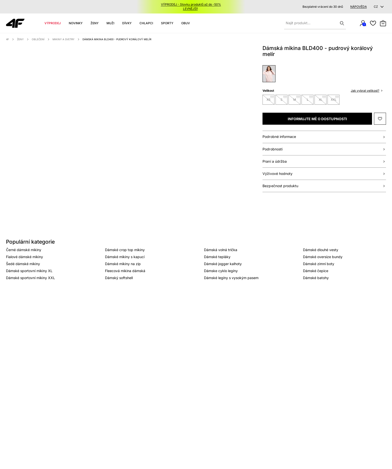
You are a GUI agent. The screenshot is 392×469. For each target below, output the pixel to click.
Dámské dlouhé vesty (320, 250)
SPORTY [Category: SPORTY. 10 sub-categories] (167, 23)
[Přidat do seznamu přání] (380, 119)
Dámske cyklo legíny (221, 271)
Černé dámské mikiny (23, 250)
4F (7, 39)
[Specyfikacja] (324, 149)
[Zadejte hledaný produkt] (315, 23)
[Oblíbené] (373, 23)
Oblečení (38, 39)
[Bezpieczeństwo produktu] (324, 186)
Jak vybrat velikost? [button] (366, 90)
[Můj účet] (363, 23)
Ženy (20, 39)
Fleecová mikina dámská (125, 271)
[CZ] (379, 7)
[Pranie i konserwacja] (324, 161)
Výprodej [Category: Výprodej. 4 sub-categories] (52, 23)
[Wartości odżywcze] (324, 174)
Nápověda (358, 6)
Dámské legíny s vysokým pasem (231, 278)
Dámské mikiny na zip (123, 264)
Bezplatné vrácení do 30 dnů (322, 6)
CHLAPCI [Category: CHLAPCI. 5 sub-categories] (146, 23)
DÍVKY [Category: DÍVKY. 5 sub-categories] (127, 23)
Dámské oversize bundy (322, 257)
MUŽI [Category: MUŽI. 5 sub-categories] (110, 23)
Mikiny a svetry (63, 39)
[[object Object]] (317, 119)
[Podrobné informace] (324, 137)
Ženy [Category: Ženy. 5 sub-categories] (94, 23)
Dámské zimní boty (318, 264)
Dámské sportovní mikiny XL (29, 271)
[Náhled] (22, 67)
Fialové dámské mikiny (24, 257)
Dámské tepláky (217, 257)
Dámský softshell (119, 278)
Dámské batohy (316, 278)
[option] (99, 124)
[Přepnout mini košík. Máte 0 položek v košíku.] (383, 23)
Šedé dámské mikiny (23, 264)
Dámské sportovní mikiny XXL (30, 278)
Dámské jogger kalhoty (223, 264)
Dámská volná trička (220, 250)
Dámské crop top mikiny (125, 250)
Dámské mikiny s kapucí (124, 257)
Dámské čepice (315, 271)
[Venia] (15, 23)
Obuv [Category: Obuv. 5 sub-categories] (185, 23)
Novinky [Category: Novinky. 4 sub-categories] (75, 23)
